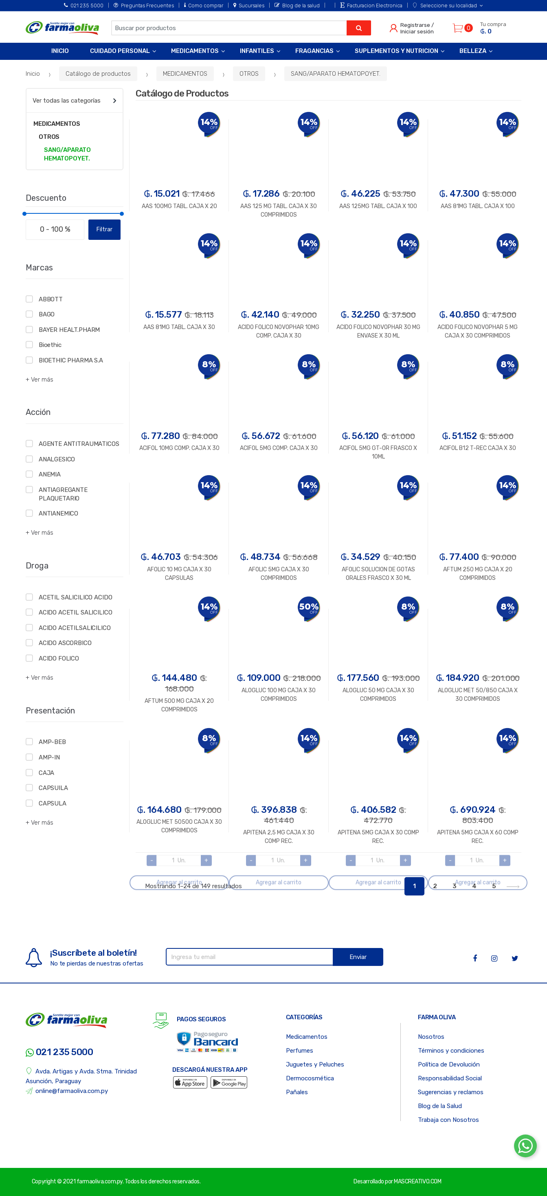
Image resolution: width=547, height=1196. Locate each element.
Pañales (297, 1092)
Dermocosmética (310, 1078)
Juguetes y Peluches (315, 1064)
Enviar (358, 957)
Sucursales (248, 5)
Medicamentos (195, 51)
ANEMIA (50, 474)
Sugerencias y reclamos (450, 1092)
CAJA (46, 773)
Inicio (60, 51)
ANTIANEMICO (58, 513)
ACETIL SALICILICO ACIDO (75, 597)
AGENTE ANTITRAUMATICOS (79, 444)
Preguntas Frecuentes (144, 5)
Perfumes (299, 1050)
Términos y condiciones (451, 1050)
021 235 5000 (83, 5)
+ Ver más (39, 379)
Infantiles (257, 51)
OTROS (249, 73)
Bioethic (50, 345)
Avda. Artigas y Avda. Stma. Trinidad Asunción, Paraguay (81, 1076)
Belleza (472, 51)
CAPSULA (52, 803)
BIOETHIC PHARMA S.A (71, 360)
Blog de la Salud (440, 1106)
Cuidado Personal (120, 51)
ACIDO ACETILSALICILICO (75, 628)
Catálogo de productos (98, 73)
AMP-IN (49, 757)
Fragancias (314, 51)
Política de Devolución (449, 1064)
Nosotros (431, 1036)
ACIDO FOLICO (59, 658)
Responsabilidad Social (450, 1078)
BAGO (47, 314)
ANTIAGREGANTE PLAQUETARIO (63, 494)
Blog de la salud (297, 5)
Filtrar (104, 229)
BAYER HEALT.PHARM (69, 330)
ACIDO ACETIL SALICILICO (75, 612)
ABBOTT (51, 299)
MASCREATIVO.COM (417, 1181)
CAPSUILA (53, 788)
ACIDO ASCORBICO (65, 643)
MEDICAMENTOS (185, 73)
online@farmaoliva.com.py (67, 1091)
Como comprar (203, 5)
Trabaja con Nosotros (448, 1120)
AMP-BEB (52, 742)
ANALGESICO (57, 459)
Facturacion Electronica (371, 5)
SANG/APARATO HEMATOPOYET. (335, 73)
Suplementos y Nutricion (396, 51)
